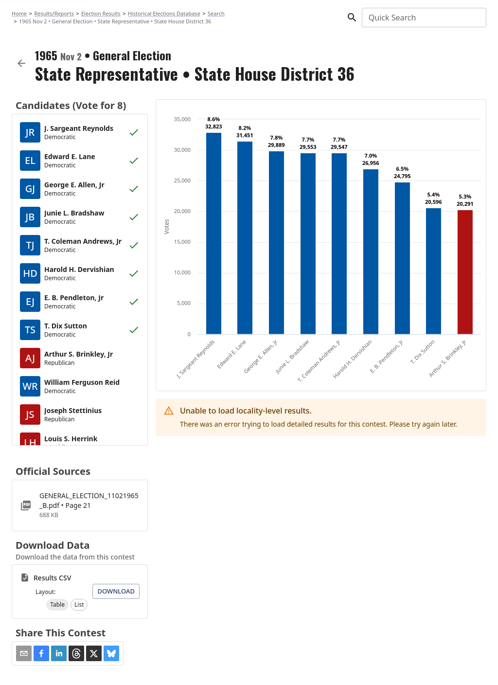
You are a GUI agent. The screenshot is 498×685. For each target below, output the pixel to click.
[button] (57, 605)
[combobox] (423, 17)
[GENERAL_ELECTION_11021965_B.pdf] (79, 505)
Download (116, 591)
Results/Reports (54, 13)
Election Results (101, 13)
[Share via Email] (24, 653)
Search (216, 13)
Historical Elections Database (164, 13)
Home (19, 13)
